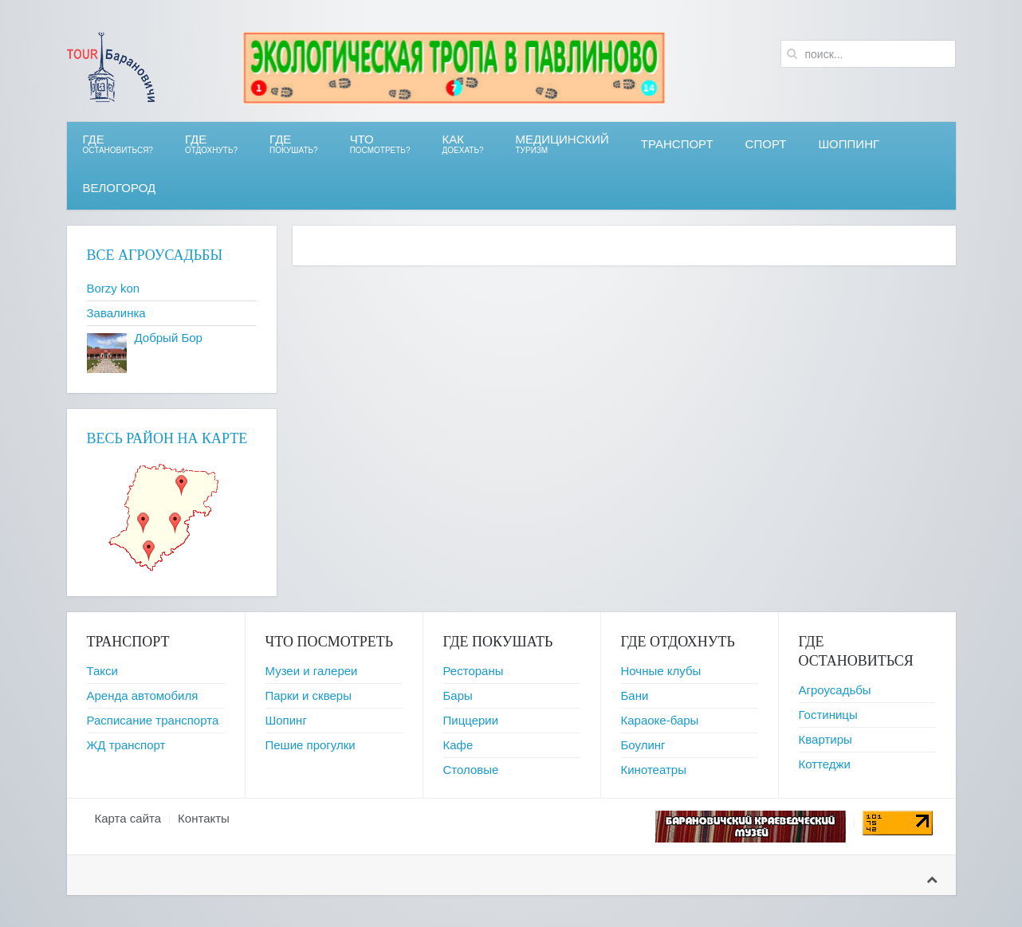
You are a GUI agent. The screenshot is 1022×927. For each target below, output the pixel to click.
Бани (635, 695)
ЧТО (380, 143)
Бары (458, 695)
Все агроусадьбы (155, 255)
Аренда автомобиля (143, 695)
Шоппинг (848, 144)
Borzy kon (113, 288)
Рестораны (473, 671)
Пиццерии (471, 720)
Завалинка (116, 313)
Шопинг (286, 720)
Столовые (471, 769)
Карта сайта (128, 818)
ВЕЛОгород (119, 187)
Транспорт (677, 144)
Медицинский (562, 143)
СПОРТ (766, 144)
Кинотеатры (653, 769)
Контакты (204, 818)
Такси (102, 671)
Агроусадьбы (835, 690)
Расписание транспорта (153, 720)
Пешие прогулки (310, 745)
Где (118, 143)
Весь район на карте (167, 438)
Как (463, 143)
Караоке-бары (660, 720)
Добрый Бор (168, 337)
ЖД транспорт (126, 745)
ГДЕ (211, 143)
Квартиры (825, 739)
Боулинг (643, 745)
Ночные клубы (661, 671)
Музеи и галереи (311, 671)
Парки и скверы (308, 695)
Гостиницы (828, 714)
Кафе (458, 745)
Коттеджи (825, 764)
